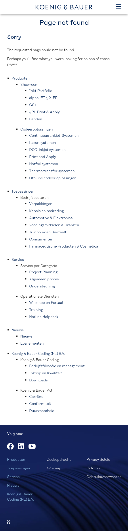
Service (13, 477)
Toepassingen (18, 468)
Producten (16, 459)
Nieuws (13, 485)
